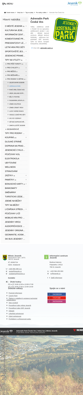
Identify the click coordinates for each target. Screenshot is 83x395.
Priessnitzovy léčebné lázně (16, 43)
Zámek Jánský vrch (16, 107)
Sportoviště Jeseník (16, 51)
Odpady (11, 311)
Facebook (57, 294)
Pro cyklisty (13, 68)
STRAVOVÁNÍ (11, 171)
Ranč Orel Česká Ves (17, 90)
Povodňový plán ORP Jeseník (19, 308)
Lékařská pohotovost (16, 313)
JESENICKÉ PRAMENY (15, 56)
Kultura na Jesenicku (16, 30)
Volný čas (20, 12)
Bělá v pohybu (14, 97)
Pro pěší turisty (15, 64)
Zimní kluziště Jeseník (17, 125)
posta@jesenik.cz (15, 271)
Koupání (10, 137)
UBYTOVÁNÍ (10, 163)
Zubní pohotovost (15, 316)
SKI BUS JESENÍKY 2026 (16, 239)
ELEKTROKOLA (12, 159)
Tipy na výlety (29, 12)
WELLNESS (10, 167)
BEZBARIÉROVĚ (13, 129)
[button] (7, 4)
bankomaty (11, 188)
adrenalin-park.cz (46, 48)
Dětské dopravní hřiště (18, 122)
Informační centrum (16, 34)
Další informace (56, 278)
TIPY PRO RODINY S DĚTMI (16, 133)
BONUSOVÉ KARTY (15, 184)
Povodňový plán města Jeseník (20, 305)
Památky (10, 180)
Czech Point (13, 296)
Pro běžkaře (13, 75)
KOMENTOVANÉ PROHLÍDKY (16, 39)
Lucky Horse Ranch (16, 111)
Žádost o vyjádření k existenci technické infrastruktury (21, 299)
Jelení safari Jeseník (16, 82)
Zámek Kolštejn (15, 104)
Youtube (57, 298)
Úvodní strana (74, 4)
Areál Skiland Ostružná (18, 93)
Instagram (57, 301)
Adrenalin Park (15, 86)
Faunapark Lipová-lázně (18, 100)
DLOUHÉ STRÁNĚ (13, 142)
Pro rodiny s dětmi (41, 12)
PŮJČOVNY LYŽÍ (12, 213)
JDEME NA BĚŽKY (13, 201)
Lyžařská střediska (16, 209)
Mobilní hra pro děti (16, 218)
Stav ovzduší (13, 303)
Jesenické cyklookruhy (16, 150)
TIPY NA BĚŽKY (12, 205)
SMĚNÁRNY (10, 192)
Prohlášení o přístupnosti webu (20, 319)
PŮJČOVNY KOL (12, 154)
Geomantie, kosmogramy (16, 235)
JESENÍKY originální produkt (16, 230)
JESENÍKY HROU (13, 222)
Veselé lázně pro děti (17, 115)
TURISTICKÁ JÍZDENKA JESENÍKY (16, 197)
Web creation (78, 330)
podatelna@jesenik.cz (17, 274)
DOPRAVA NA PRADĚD (15, 146)
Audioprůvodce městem (16, 226)
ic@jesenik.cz (55, 273)
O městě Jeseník (14, 26)
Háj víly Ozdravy (15, 118)
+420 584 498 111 (15, 269)
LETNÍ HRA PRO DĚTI (15, 47)
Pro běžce (12, 71)
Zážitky (10, 175)
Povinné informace (15, 293)
